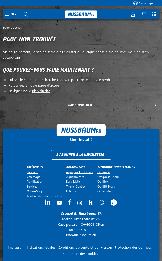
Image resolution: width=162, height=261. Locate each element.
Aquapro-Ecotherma (79, 172)
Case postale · (81, 222)
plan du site (41, 91)
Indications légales (41, 247)
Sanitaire (32, 172)
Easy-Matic (73, 181)
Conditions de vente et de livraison (85, 247)
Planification (35, 181)
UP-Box (71, 191)
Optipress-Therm (108, 177)
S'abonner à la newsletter (80, 155)
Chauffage (33, 177)
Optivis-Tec (104, 191)
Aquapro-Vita (75, 177)
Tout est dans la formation (44, 196)
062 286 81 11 (81, 230)
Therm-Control (76, 186)
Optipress (103, 172)
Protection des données (133, 247)
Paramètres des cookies (80, 254)
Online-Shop (35, 191)
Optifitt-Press (106, 186)
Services (32, 186)
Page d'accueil (80, 105)
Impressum (16, 247)
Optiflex (102, 181)
